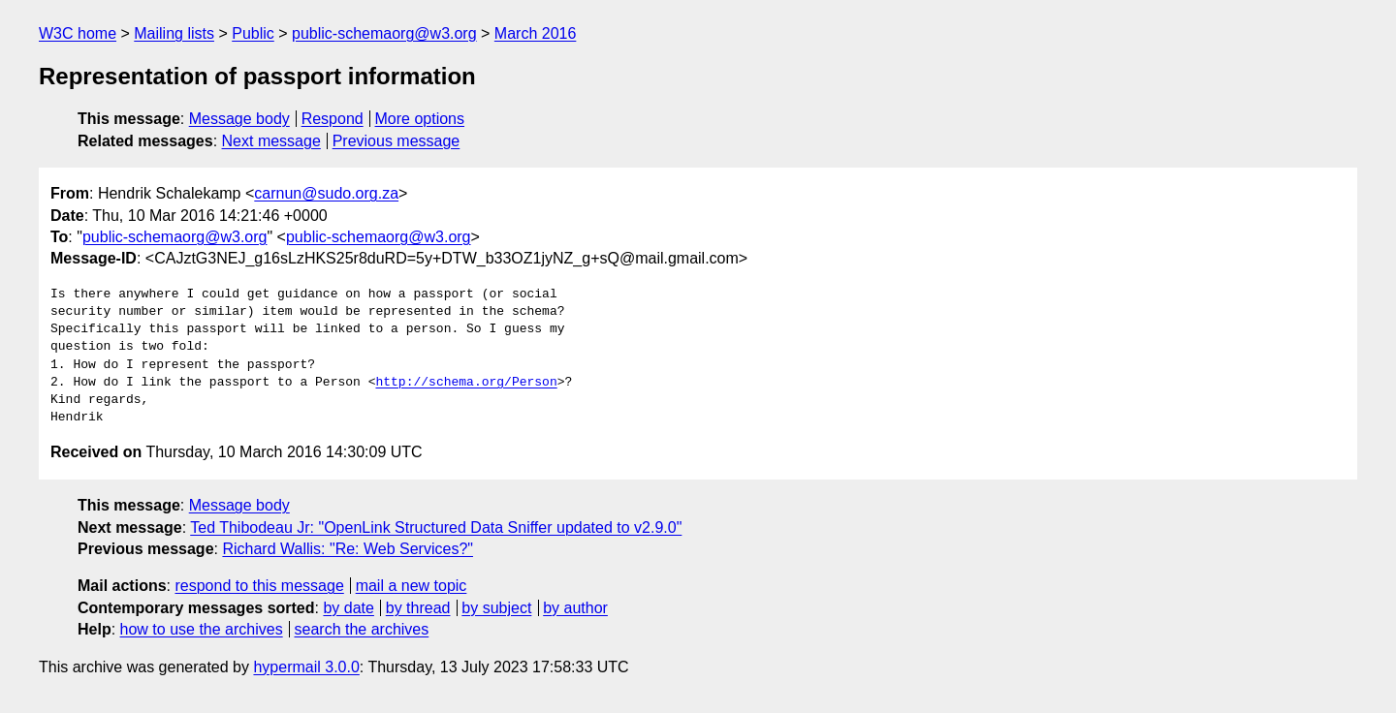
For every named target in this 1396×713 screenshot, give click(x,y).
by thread (418, 608)
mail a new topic (411, 585)
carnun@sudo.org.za (326, 193)
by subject (496, 608)
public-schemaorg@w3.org (384, 33)
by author (575, 608)
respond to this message (258, 585)
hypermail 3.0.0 (306, 667)
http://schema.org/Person (465, 382)
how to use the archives (201, 629)
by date (348, 608)
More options (420, 118)
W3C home (77, 33)
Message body (239, 118)
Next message (271, 141)
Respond (332, 118)
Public (253, 33)
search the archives (362, 629)
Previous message (396, 141)
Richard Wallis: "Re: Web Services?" (347, 549)
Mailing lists (174, 33)
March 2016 (535, 33)
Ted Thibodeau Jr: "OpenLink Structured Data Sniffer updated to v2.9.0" (436, 527)
